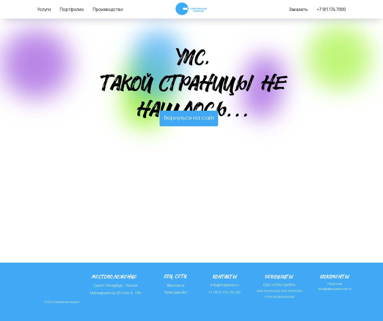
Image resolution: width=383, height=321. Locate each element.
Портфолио (72, 9)
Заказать (298, 9)
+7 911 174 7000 (331, 9)
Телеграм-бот (176, 292)
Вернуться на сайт (189, 118)
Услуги (44, 9)
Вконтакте (175, 285)
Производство (108, 9)
